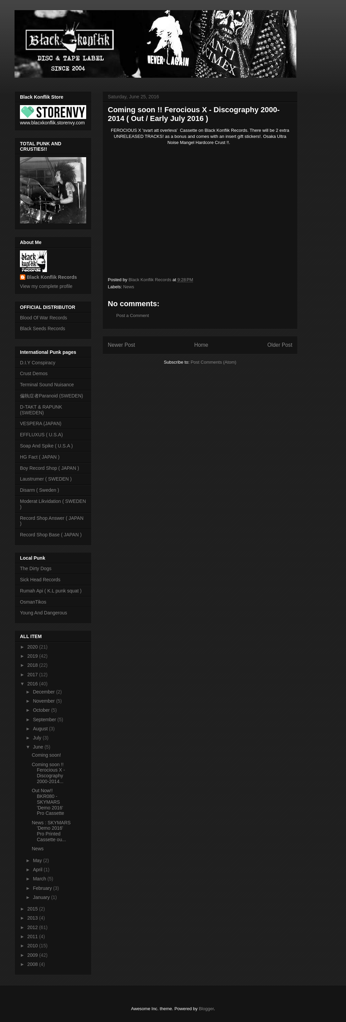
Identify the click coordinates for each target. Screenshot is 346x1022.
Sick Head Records (40, 579)
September (45, 719)
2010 (33, 945)
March (40, 878)
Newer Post (121, 345)
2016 (33, 683)
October (42, 710)
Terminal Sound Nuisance (47, 384)
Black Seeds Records (42, 328)
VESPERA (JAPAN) (40, 423)
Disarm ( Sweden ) (39, 490)
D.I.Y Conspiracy (37, 362)
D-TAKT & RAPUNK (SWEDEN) (41, 409)
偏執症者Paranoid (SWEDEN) (51, 395)
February (43, 888)
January (42, 897)
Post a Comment (132, 315)
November (44, 701)
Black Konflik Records (52, 277)
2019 (33, 656)
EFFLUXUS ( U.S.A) (41, 434)
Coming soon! (46, 755)
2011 (33, 936)
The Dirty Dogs (35, 568)
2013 (33, 918)
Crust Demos (34, 373)
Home (201, 345)
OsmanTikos (33, 602)
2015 (33, 908)
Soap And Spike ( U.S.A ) (46, 445)
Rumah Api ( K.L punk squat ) (50, 590)
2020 (33, 647)
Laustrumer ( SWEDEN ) (46, 479)
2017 (33, 674)
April (38, 869)
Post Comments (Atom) (213, 362)
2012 (33, 927)
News (128, 286)
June (38, 747)
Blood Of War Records (43, 317)
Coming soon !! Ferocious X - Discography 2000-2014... (48, 773)
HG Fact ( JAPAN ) (39, 457)
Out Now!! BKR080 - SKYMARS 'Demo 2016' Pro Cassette (48, 802)
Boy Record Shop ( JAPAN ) (49, 468)
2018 (33, 665)
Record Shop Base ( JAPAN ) (51, 534)
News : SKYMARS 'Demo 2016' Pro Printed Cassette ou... (51, 831)
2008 (33, 964)
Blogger (206, 1008)
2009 (33, 955)
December (44, 692)
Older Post (279, 345)
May (38, 860)
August (41, 728)
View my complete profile (46, 286)
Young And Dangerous (43, 612)
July (38, 737)
